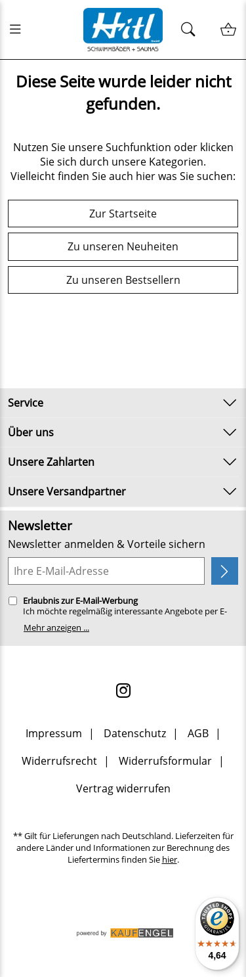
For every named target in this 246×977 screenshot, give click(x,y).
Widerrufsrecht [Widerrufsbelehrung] (59, 761)
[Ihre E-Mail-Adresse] (106, 571)
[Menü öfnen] (19, 29)
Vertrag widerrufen (123, 788)
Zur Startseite (123, 213)
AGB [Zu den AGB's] (198, 733)
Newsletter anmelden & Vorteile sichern (106, 544)
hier (169, 859)
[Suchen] (192, 30)
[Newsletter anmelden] (224, 571)
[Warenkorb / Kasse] (228, 30)
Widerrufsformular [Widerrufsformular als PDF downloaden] (165, 761)
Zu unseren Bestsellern (123, 280)
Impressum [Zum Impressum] (54, 733)
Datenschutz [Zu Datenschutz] (135, 733)
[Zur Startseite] (123, 29)
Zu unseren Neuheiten (123, 246)
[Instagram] (123, 690)
